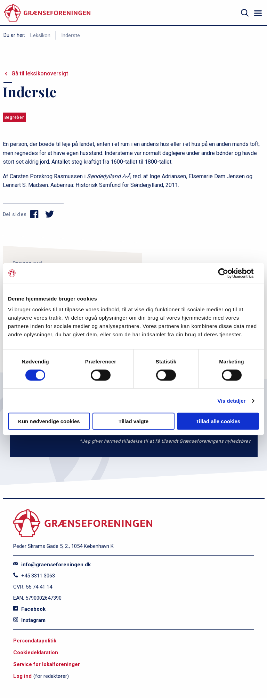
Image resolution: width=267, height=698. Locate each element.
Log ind (22, 676)
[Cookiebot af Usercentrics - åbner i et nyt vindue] (228, 273)
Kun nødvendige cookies (49, 421)
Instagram (29, 620)
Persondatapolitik (34, 641)
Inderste (70, 35)
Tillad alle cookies (218, 421)
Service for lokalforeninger (46, 664)
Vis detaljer (232, 400)
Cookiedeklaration (35, 652)
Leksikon (40, 35)
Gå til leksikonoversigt (39, 73)
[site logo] (47, 13)
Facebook (29, 609)
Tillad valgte (133, 421)
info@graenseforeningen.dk (52, 564)
